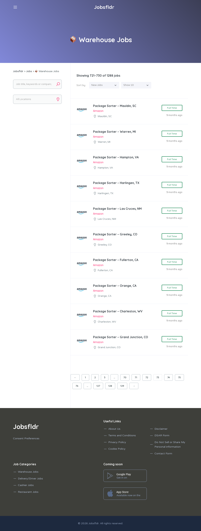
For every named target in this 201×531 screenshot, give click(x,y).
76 (77, 385)
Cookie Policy (116, 448)
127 (98, 385)
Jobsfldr (94, 523)
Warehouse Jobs (28, 471)
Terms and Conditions (122, 435)
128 (110, 385)
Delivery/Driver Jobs (30, 478)
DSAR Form (161, 435)
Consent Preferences (26, 438)
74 (168, 377)
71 (136, 377)
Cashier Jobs (26, 485)
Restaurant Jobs (28, 492)
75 (179, 377)
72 (146, 377)
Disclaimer (160, 428)
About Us (114, 428)
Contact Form (163, 453)
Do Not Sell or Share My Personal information (169, 445)
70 (124, 377)
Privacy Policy (117, 442)
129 (122, 385)
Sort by (80, 85)
